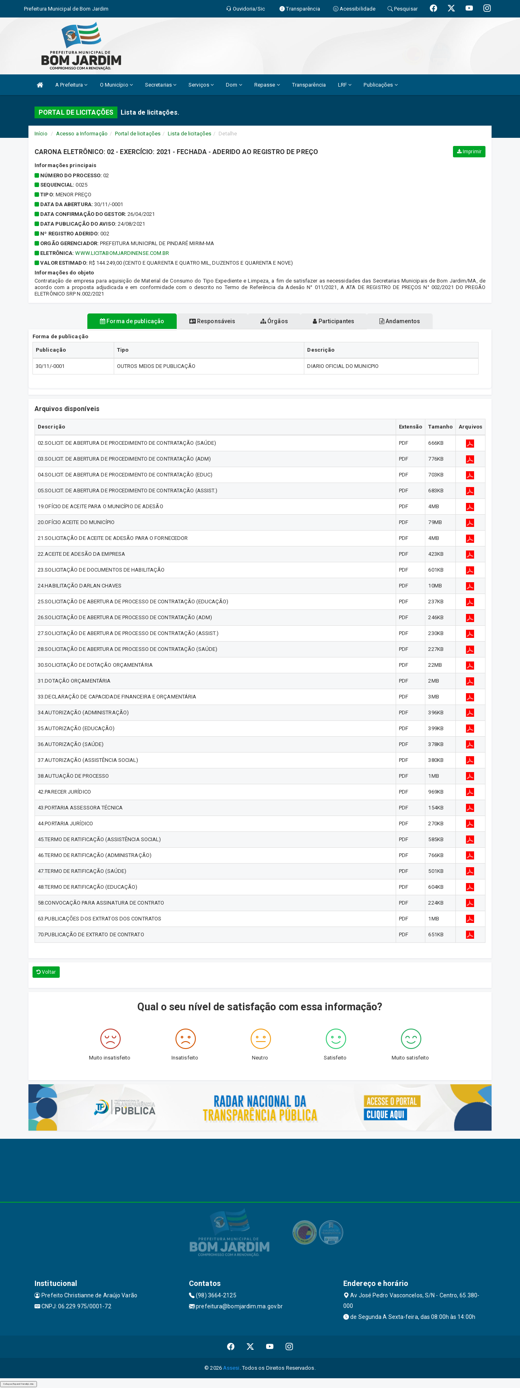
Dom (234, 85)
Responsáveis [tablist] (203, 321)
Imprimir (469, 151)
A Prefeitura (71, 85)
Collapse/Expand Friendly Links (18, 1384)
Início (41, 134)
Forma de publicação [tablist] (114, 321)
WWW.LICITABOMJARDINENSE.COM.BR (122, 253)
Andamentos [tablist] (417, 321)
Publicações (380, 85)
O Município (116, 85)
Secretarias (160, 85)
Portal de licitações (137, 134)
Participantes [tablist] (343, 321)
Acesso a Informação (82, 134)
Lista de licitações (189, 134)
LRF (345, 85)
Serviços (201, 85)
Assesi (231, 1368)
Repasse (267, 85)
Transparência (309, 85)
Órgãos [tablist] (274, 321)
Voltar (46, 972)
